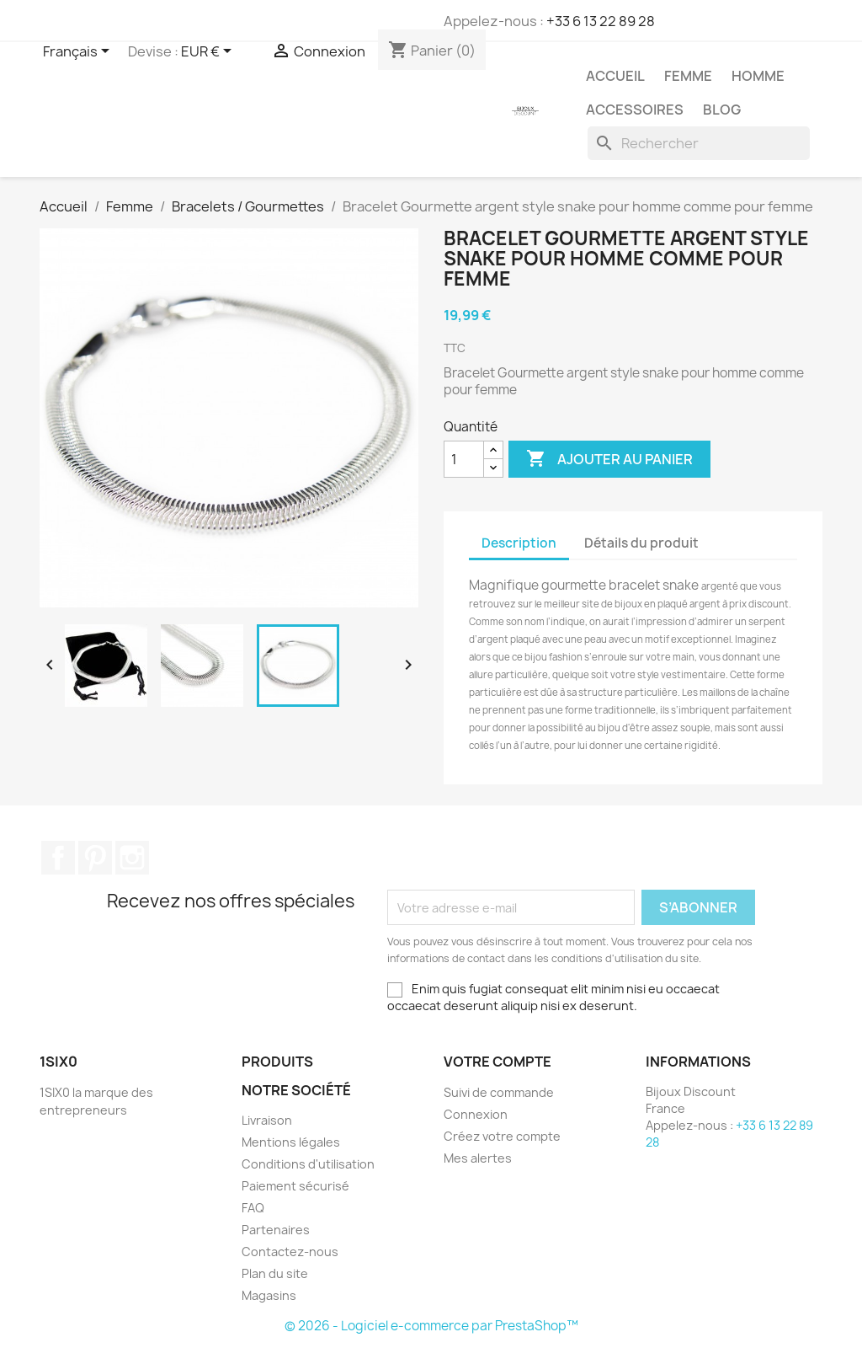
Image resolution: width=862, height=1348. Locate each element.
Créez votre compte (502, 1136)
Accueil (615, 76)
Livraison (267, 1120)
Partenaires (276, 1230)
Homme (758, 76)
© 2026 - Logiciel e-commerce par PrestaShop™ (431, 1326)
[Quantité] (464, 459)
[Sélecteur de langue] (79, 52)
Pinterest (95, 858)
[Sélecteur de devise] (209, 52)
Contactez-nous (290, 1252)
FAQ (253, 1208)
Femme (688, 76)
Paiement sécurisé (295, 1186)
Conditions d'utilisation (308, 1164)
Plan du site (275, 1273)
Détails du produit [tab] (641, 543)
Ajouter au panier (609, 459)
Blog (722, 109)
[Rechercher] (699, 143)
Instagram (132, 858)
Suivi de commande (499, 1092)
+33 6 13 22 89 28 (600, 21)
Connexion (476, 1114)
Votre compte (497, 1061)
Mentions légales (291, 1142)
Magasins (269, 1295)
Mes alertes (478, 1158)
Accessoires (635, 109)
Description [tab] (519, 543)
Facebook (58, 858)
